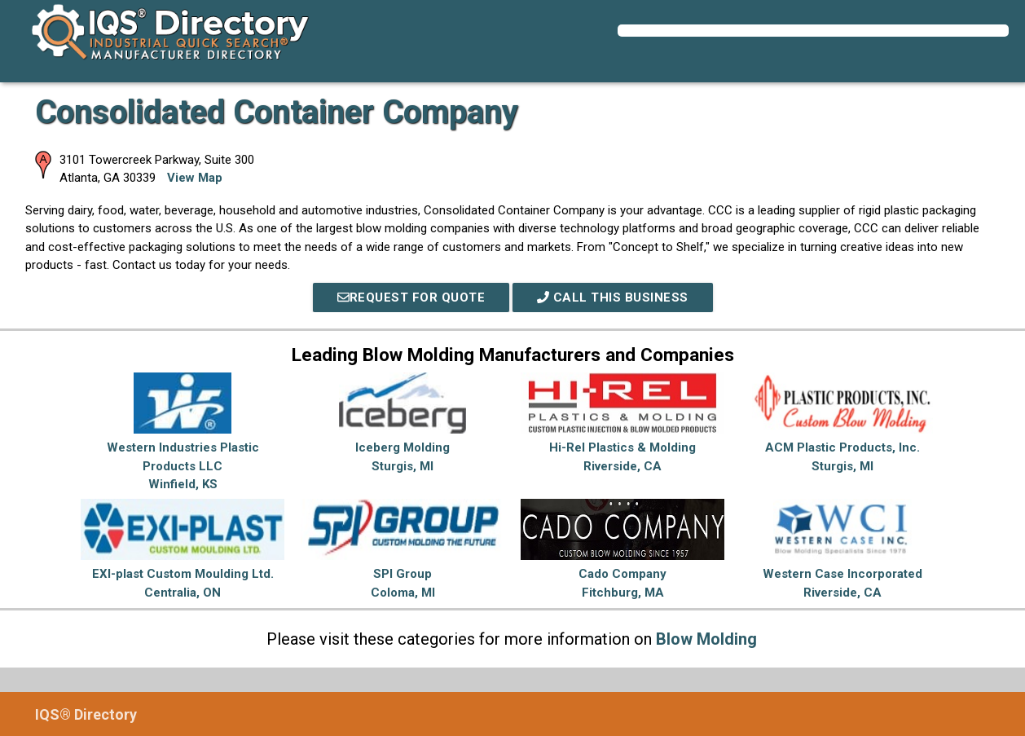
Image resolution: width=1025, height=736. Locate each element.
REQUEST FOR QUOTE (411, 297)
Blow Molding (706, 639)
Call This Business (612, 297)
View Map (194, 177)
